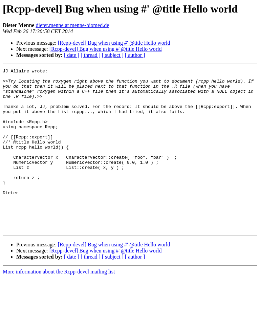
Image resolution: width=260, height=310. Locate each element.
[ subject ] (113, 55)
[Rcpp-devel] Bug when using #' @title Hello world (114, 43)
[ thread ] (91, 55)
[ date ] (71, 55)
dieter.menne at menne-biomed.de (72, 25)
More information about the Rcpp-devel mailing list (59, 304)
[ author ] (135, 55)
